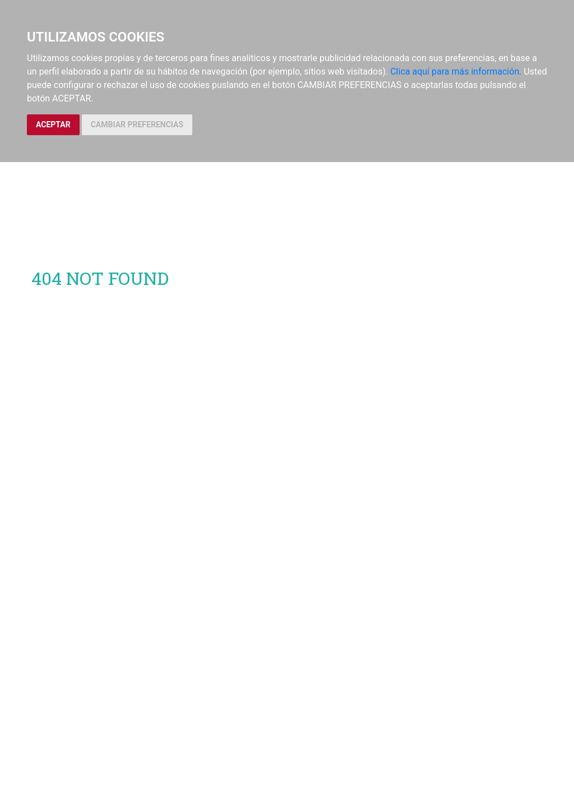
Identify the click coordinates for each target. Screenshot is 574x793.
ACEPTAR (53, 124)
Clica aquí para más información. (455, 71)
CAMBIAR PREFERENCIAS (137, 124)
